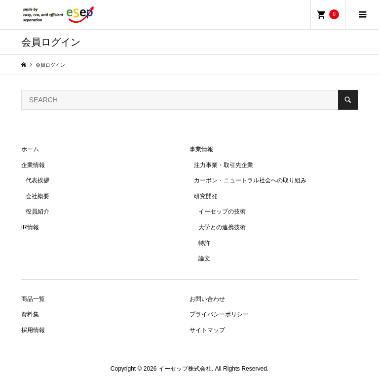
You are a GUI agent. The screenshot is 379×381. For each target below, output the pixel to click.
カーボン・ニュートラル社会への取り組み (250, 180)
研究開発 (206, 196)
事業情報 (201, 149)
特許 (204, 243)
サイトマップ (207, 330)
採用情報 (33, 330)
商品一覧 (33, 299)
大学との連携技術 (222, 227)
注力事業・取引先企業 (223, 165)
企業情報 (33, 165)
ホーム (30, 149)
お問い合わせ (207, 299)
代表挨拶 (37, 180)
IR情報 (30, 227)
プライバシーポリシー (219, 314)
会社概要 (37, 196)
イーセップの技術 (222, 211)
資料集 (30, 314)
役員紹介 (37, 211)
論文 (204, 258)
